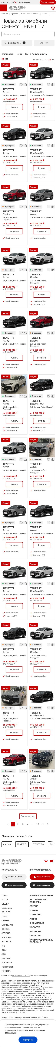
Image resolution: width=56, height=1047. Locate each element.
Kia (3, 945)
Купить (14, 107)
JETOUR (5, 933)
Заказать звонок (48, 2)
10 (37, 824)
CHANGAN (7, 924)
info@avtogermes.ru (40, 869)
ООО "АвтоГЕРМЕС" (21, 976)
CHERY (5, 920)
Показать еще (28, 816)
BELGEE (5, 912)
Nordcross (6, 908)
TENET (5, 916)
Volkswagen (7, 966)
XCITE (4, 899)
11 (42, 824)
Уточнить (14, 168)
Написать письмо (43, 885)
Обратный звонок (15, 885)
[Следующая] (47, 824)
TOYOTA (5, 971)
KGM (4, 950)
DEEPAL (5, 929)
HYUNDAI (6, 941)
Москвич (5, 958)
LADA (4, 895)
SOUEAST (6, 962)
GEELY (5, 903)
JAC (3, 954)
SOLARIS (6, 937)
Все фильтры (14, 43)
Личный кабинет (43, 877)
